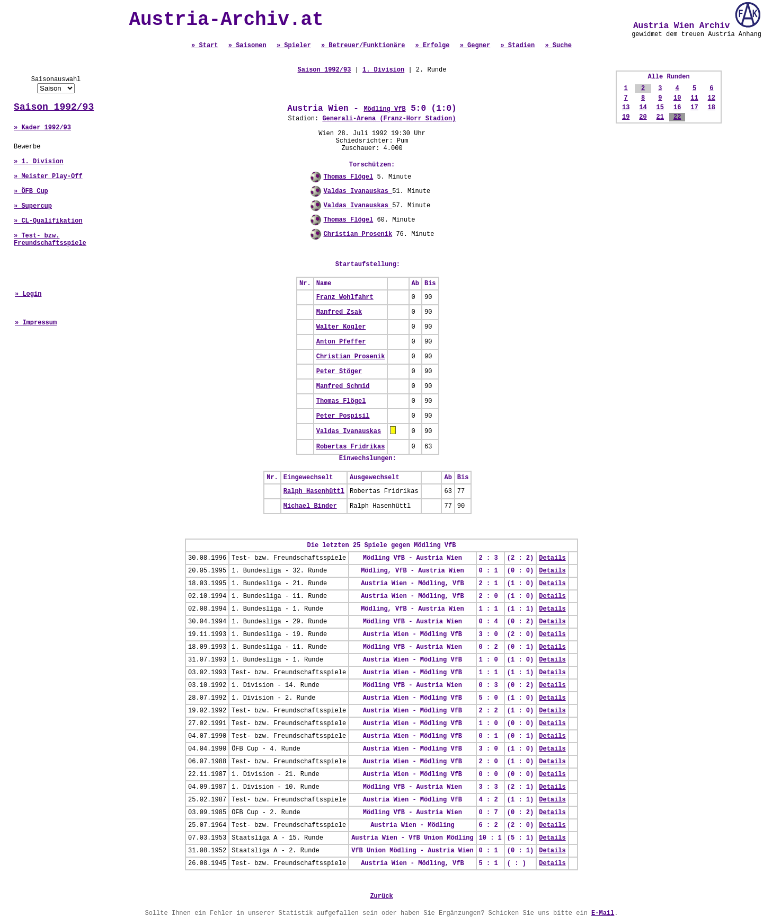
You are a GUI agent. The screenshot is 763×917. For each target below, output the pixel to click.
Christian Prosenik (358, 234)
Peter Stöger (339, 371)
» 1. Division (39, 161)
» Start (204, 45)
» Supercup (33, 206)
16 (677, 107)
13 (625, 107)
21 (660, 117)
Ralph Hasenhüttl (313, 491)
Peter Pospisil (343, 416)
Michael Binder (310, 506)
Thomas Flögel (349, 177)
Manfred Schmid (343, 386)
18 (711, 107)
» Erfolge (432, 45)
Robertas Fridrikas (350, 447)
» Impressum (36, 323)
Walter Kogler (341, 327)
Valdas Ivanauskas (358, 191)
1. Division (383, 70)
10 (677, 98)
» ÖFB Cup (31, 191)
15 (660, 107)
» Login (28, 294)
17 (694, 107)
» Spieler (294, 45)
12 (711, 98)
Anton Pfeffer (341, 342)
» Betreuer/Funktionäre (363, 45)
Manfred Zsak (339, 312)
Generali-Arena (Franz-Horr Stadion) (389, 118)
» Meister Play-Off (48, 176)
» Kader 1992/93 (42, 127)
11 (694, 98)
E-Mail (602, 913)
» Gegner (475, 45)
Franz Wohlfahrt (345, 297)
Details (552, 558)
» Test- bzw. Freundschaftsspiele (50, 239)
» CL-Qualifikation (48, 221)
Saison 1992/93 (54, 107)
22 (677, 117)
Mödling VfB (384, 109)
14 (642, 107)
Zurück (381, 896)
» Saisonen (247, 45)
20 (642, 117)
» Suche (558, 45)
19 (625, 117)
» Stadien (517, 45)
